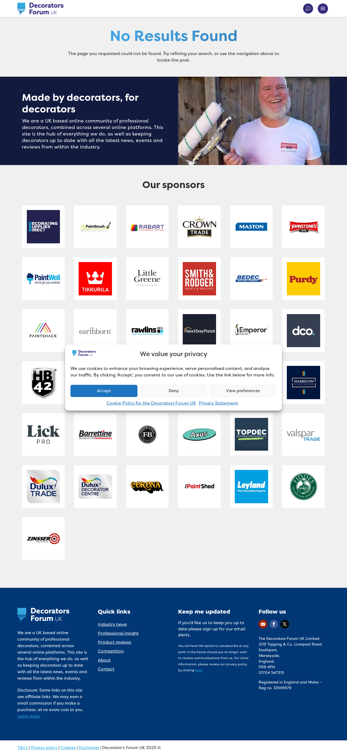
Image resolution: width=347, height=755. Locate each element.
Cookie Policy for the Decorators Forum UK (151, 403)
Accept (104, 390)
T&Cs (22, 747)
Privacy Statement (218, 403)
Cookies (68, 747)
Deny (174, 390)
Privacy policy (44, 747)
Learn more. (29, 716)
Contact (106, 669)
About (104, 660)
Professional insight (118, 633)
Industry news (112, 624)
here (198, 670)
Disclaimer (89, 747)
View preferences (243, 390)
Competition (111, 651)
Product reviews (114, 642)
